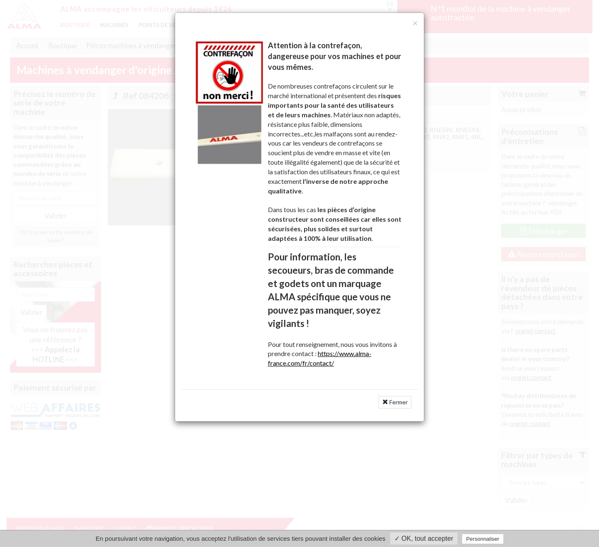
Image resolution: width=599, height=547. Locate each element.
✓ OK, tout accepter (423, 538)
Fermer (395, 402)
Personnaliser (483, 539)
